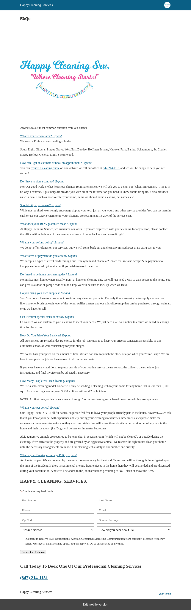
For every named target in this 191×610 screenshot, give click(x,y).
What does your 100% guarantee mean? (44, 223)
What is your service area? (36, 136)
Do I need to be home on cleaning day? (43, 274)
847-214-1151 (111, 168)
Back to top (165, 593)
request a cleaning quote (45, 168)
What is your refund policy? (37, 242)
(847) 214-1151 (34, 577)
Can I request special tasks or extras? (42, 316)
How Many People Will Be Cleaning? (42, 380)
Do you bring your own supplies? (40, 293)
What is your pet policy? (34, 407)
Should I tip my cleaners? (35, 205)
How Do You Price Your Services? (40, 335)
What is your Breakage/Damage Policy (43, 455)
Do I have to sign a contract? (37, 181)
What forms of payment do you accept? (43, 255)
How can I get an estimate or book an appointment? (51, 162)
